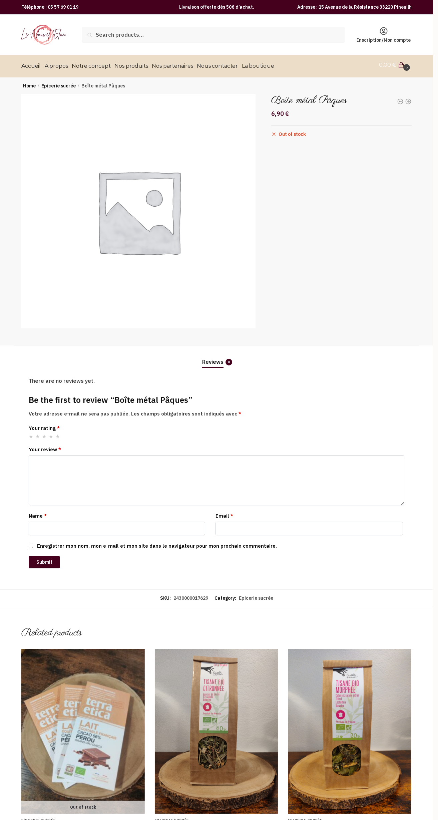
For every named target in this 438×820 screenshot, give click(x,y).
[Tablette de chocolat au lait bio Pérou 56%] (83, 729)
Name (38, 513)
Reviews (213, 359)
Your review (45, 447)
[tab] (216, 353)
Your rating (44, 426)
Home (29, 83)
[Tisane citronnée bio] (216, 729)
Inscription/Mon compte (384, 34)
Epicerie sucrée (58, 83)
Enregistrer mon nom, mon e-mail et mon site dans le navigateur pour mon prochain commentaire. (157, 543)
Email (224, 513)
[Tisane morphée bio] (349, 729)
